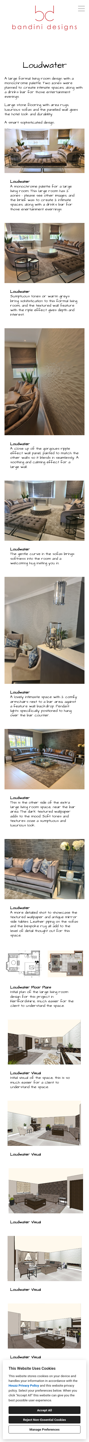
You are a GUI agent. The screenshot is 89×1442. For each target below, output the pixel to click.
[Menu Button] (81, 8)
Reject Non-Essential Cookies (44, 1420)
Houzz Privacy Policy (24, 1385)
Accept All (44, 1410)
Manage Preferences (44, 1429)
